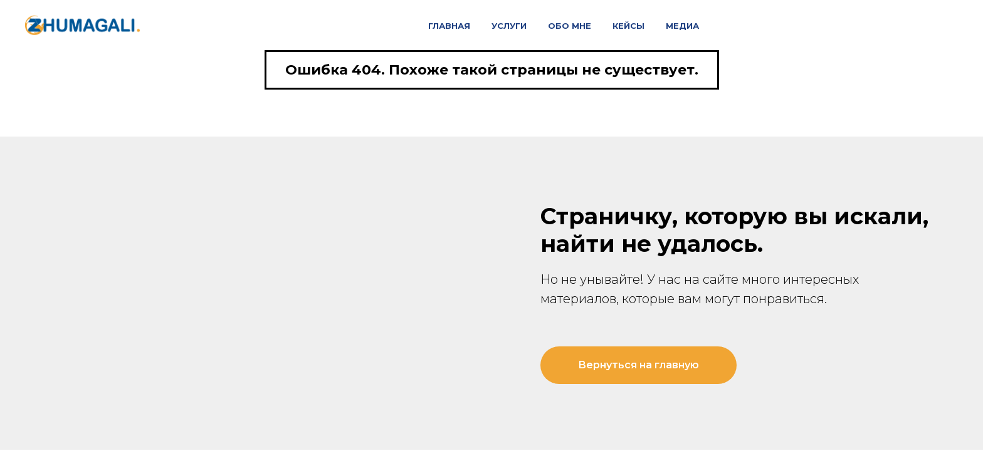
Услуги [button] (509, 26)
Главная (449, 26)
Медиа (682, 26)
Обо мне (569, 26)
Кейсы (628, 26)
